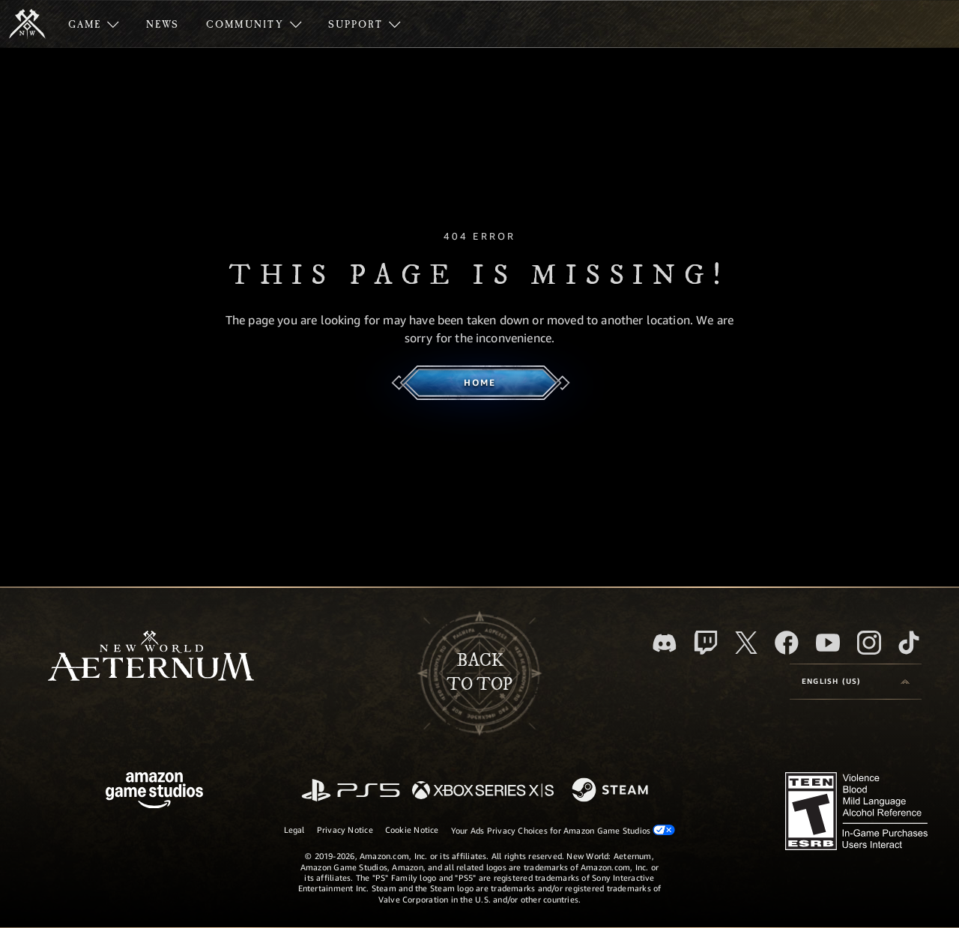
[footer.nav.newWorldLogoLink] (151, 657)
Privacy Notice (345, 829)
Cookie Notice (412, 829)
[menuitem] (94, 24)
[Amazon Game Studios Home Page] (154, 792)
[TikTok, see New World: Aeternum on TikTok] (908, 643)
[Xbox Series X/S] (483, 791)
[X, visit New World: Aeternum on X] (746, 642)
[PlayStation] (350, 791)
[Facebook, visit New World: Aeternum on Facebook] (787, 643)
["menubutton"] (94, 24)
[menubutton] (856, 681)
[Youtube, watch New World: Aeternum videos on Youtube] (828, 643)
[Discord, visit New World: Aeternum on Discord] (665, 643)
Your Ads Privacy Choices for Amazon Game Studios (563, 830)
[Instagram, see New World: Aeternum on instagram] (869, 643)
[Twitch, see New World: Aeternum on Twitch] (706, 643)
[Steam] (612, 790)
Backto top (479, 672)
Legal (294, 829)
